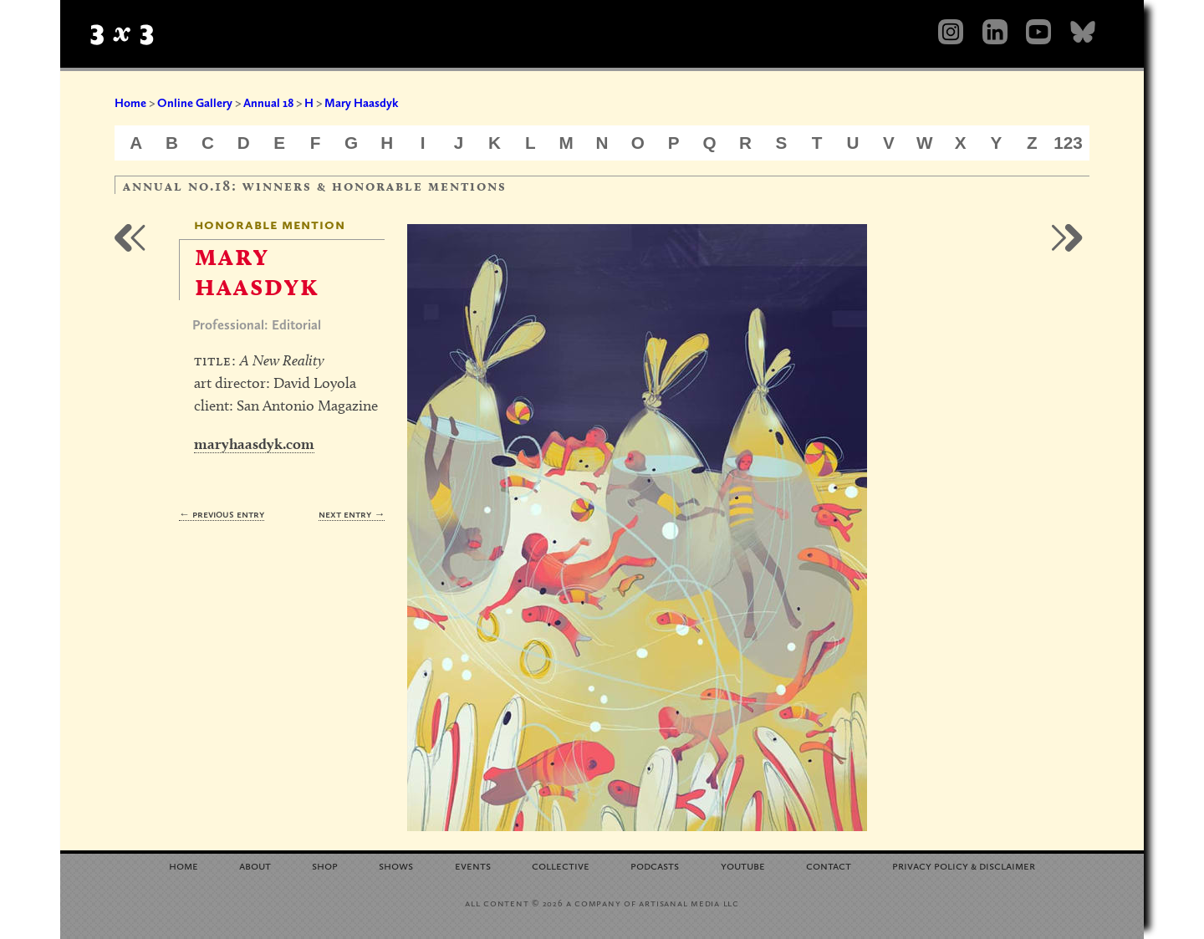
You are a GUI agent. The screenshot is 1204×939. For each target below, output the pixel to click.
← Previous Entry (221, 514)
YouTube (743, 865)
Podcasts (654, 865)
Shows (396, 865)
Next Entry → (352, 514)
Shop (325, 865)
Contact (828, 865)
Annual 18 (268, 102)
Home (130, 102)
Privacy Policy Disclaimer (963, 865)
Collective (560, 865)
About (255, 865)
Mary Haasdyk (361, 102)
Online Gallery (194, 102)
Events (473, 865)
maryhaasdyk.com (254, 443)
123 (1068, 142)
